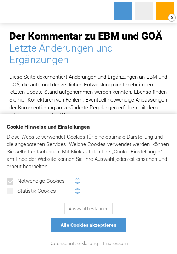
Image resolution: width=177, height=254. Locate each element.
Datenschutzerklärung (73, 243)
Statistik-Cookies (31, 191)
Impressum (115, 243)
